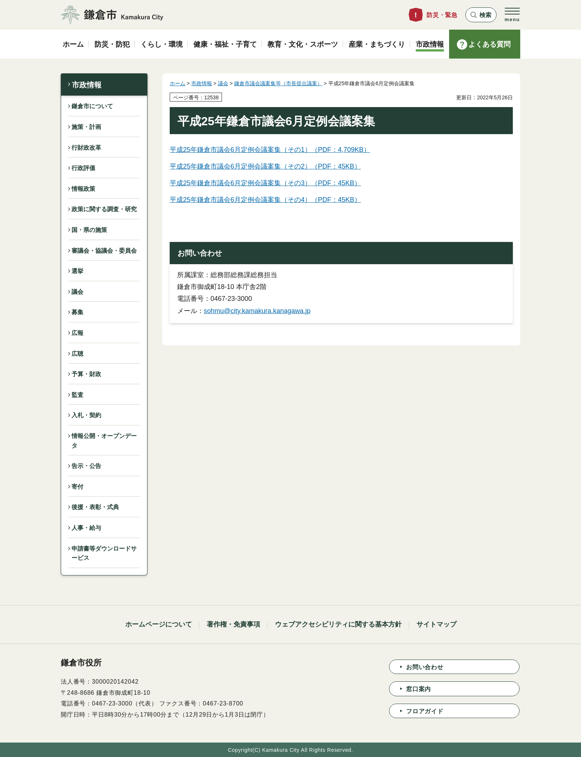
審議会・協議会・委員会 (104, 251)
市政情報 (87, 85)
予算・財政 (86, 374)
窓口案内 (418, 689)
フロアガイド (425, 711)
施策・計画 (86, 127)
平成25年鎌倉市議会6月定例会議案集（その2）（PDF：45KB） (265, 166)
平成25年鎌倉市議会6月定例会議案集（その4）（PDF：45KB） (265, 199)
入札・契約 (86, 415)
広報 (77, 333)
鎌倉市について (92, 106)
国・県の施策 (89, 230)
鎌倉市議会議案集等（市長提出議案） (278, 83)
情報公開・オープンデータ (104, 441)
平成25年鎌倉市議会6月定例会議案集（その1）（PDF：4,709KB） (270, 149)
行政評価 (83, 168)
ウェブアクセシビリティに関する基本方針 (338, 624)
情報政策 (83, 189)
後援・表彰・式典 (95, 507)
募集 (77, 312)
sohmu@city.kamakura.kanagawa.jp (257, 311)
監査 (77, 395)
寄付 (77, 487)
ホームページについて (158, 624)
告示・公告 (86, 466)
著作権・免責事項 (233, 624)
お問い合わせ (425, 667)
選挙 (77, 271)
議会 (77, 292)
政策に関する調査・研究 (104, 209)
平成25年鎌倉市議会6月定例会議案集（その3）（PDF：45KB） (265, 183)
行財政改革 (86, 148)
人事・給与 (86, 528)
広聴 (77, 354)
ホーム (177, 83)
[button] (481, 14)
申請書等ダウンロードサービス (104, 553)
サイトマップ (436, 624)
